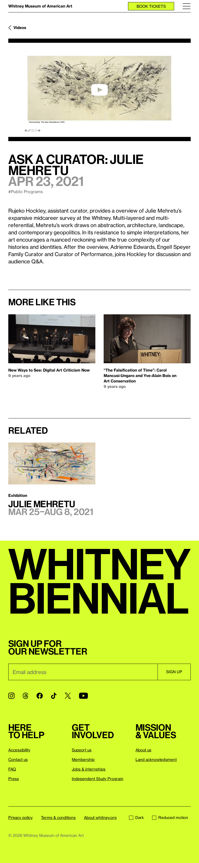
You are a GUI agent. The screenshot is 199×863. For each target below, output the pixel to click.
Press (13, 778)
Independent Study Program (97, 778)
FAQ (12, 769)
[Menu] (186, 6)
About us (143, 750)
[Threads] (25, 695)
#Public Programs (25, 191)
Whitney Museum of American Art (40, 6)
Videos (19, 27)
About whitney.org (100, 817)
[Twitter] (68, 695)
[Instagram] (11, 695)
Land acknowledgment (156, 759)
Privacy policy (20, 817)
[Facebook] (39, 695)
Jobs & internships (88, 769)
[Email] (83, 672)
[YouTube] (83, 695)
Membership (83, 759)
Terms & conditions (58, 817)
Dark (136, 817)
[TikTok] (54, 695)
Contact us (18, 759)
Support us (81, 750)
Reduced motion (170, 817)
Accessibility (19, 750)
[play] (99, 90)
